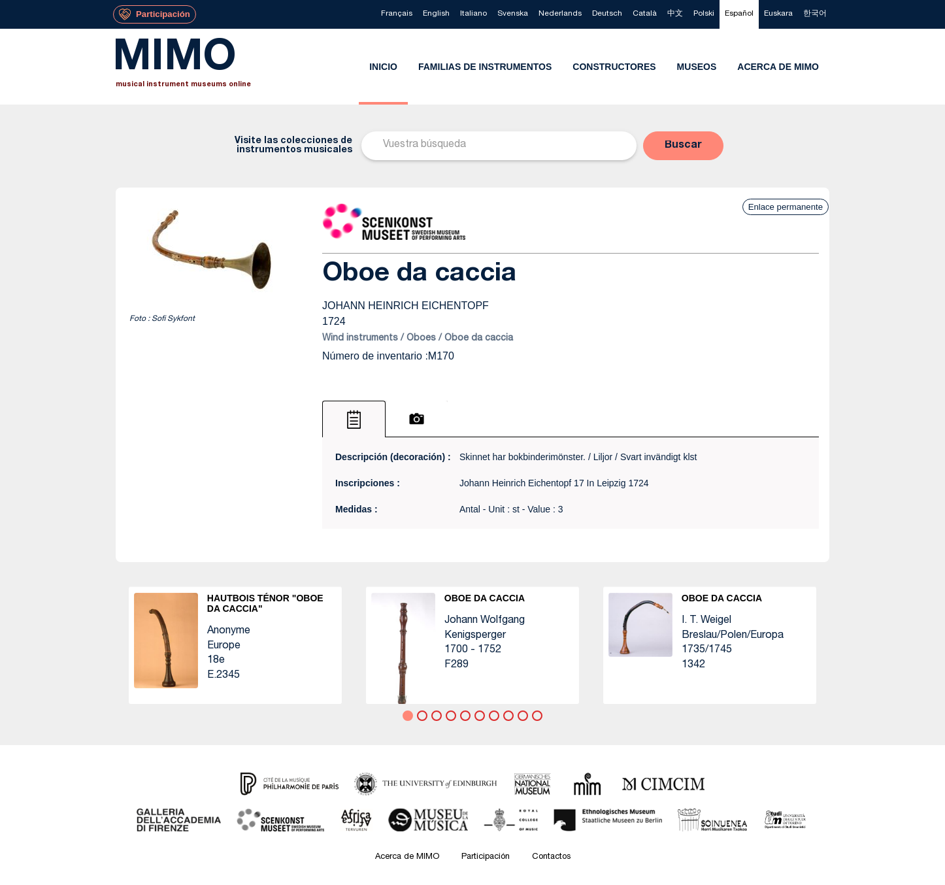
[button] (683, 145)
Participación (485, 857)
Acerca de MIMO (407, 857)
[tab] (354, 419)
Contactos (551, 857)
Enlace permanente (785, 207)
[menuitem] (397, 14)
